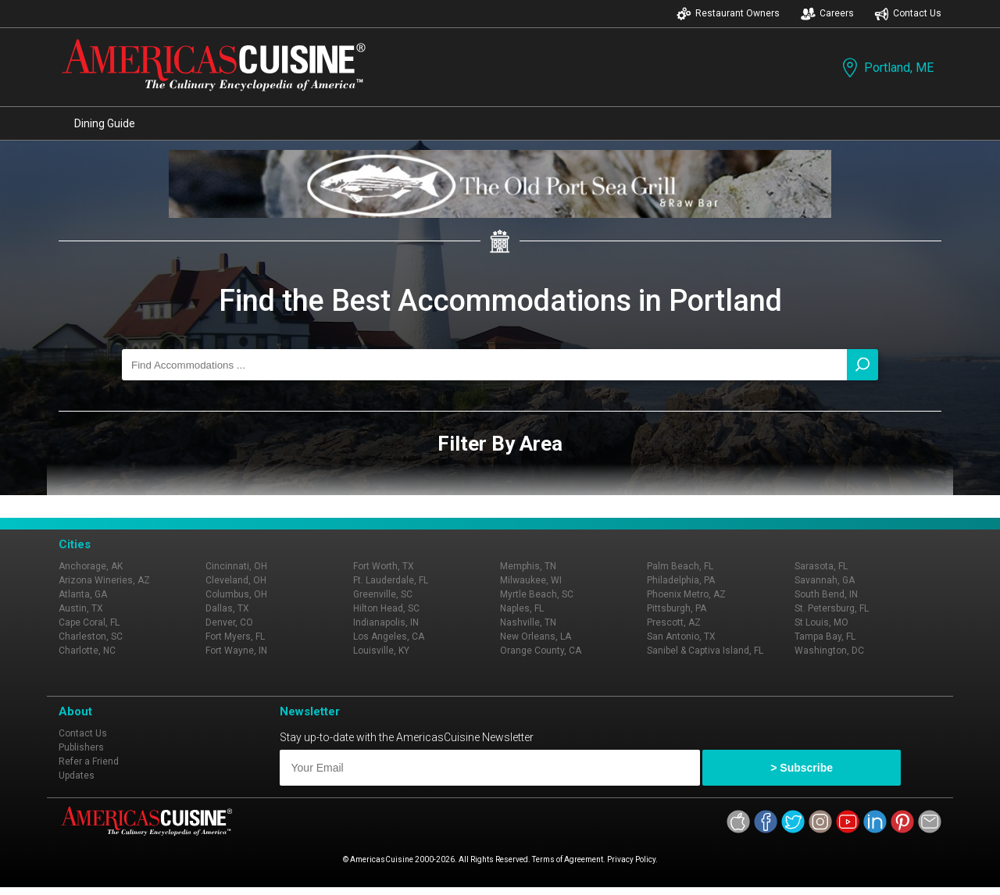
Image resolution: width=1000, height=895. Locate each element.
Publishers (81, 747)
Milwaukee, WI (531, 580)
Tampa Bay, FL (825, 636)
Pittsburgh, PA (676, 608)
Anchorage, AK (91, 566)
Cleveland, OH (235, 580)
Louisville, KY (381, 650)
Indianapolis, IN (386, 622)
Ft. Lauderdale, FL (390, 580)
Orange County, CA (540, 650)
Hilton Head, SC (386, 608)
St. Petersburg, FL (832, 608)
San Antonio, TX (681, 636)
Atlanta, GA (83, 594)
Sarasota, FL (821, 566)
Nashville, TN (528, 622)
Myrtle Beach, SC (536, 594)
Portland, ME (886, 67)
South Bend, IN (826, 594)
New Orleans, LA (535, 636)
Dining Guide (104, 123)
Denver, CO (229, 622)
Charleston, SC (91, 636)
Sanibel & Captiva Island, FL (705, 650)
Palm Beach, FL (680, 566)
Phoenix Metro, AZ (686, 594)
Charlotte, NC (87, 650)
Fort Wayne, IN (236, 650)
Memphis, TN (528, 566)
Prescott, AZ (674, 622)
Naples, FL (522, 608)
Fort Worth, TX (383, 566)
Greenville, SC (382, 594)
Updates (77, 775)
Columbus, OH (236, 594)
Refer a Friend (89, 761)
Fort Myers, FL (235, 636)
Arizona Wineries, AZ (104, 580)
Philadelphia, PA (681, 580)
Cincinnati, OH (236, 566)
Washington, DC (829, 650)
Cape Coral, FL (89, 622)
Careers (827, 13)
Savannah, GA (825, 580)
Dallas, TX (227, 608)
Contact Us (907, 13)
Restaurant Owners (728, 13)
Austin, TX (81, 608)
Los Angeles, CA (388, 636)
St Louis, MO (821, 622)
